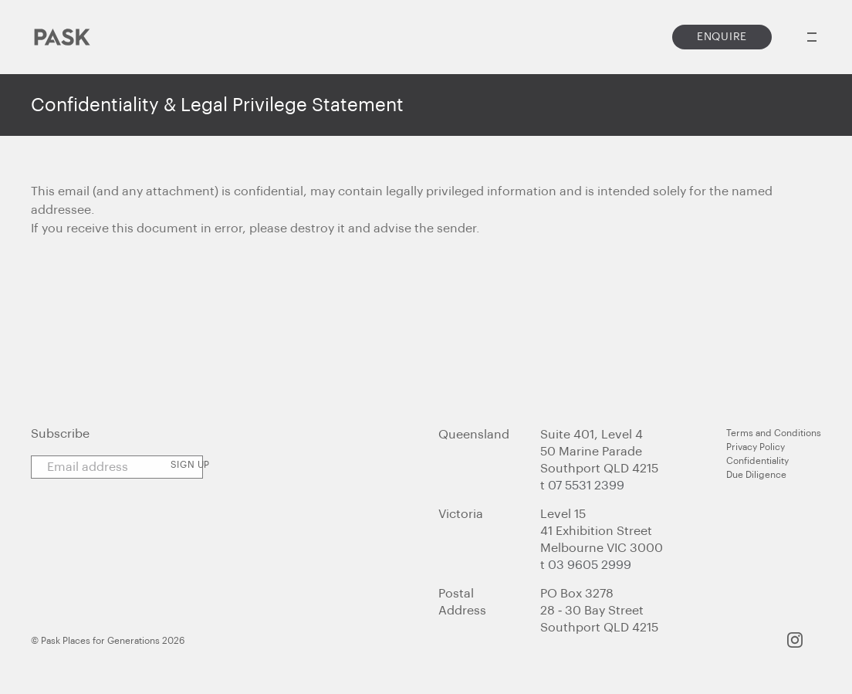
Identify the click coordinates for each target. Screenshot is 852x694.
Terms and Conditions (773, 433)
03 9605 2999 (589, 565)
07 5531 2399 (586, 485)
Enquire (722, 37)
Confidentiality (757, 460)
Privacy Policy (755, 447)
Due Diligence (756, 474)
